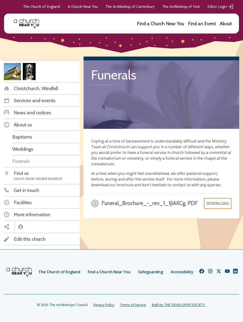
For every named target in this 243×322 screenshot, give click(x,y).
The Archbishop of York (181, 6)
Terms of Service (133, 305)
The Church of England (41, 6)
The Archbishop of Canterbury (129, 6)
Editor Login (220, 7)
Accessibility (182, 271)
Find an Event (202, 23)
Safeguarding (150, 271)
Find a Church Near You (160, 23)
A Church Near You (83, 6)
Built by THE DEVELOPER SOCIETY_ (179, 305)
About (226, 23)
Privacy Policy (103, 305)
